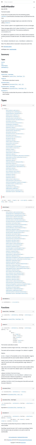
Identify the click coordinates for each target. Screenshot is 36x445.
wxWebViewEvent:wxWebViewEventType (13, 290)
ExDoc (10, 440)
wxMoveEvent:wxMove (10, 160)
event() (3, 62)
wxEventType (27, 328)
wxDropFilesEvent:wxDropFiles (12, 130)
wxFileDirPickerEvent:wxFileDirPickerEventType (16, 235)
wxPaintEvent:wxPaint (10, 163)
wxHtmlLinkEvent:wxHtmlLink (12, 141)
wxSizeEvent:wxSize (10, 176)
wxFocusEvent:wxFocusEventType (12, 237)
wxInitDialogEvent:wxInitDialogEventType (15, 248)
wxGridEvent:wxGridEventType (12, 240)
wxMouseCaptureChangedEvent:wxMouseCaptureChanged (17, 155)
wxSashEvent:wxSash (10, 168)
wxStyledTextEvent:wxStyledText (13, 180)
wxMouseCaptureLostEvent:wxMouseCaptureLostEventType (18, 259)
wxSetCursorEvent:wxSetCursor (12, 172)
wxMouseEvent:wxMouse (10, 158)
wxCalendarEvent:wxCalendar (12, 116)
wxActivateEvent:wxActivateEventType (14, 212)
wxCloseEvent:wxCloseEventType (12, 223)
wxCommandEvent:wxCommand (11, 124)
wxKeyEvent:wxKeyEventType (12, 251)
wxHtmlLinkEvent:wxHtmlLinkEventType (14, 243)
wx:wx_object (23, 200)
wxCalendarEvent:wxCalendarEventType (14, 218)
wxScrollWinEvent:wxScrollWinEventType (14, 273)
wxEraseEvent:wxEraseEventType (12, 234)
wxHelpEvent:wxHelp (10, 140)
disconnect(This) (5, 82)
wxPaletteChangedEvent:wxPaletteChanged (15, 165)
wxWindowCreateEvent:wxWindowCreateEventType (16, 291)
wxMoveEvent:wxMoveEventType (12, 262)
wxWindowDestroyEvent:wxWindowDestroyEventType (16, 293)
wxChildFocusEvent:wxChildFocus (13, 118)
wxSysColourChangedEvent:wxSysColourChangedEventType (18, 284)
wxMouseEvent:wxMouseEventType (12, 260)
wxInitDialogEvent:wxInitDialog (13, 146)
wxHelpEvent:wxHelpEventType (12, 241)
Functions (4, 72)
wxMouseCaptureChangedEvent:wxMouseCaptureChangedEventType (19, 257)
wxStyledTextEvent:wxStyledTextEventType (15, 282)
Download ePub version (22, 437)
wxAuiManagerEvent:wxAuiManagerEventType (15, 213)
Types (3, 59)
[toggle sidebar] (1, 2)
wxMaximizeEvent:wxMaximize (12, 152)
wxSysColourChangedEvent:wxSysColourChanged (15, 182)
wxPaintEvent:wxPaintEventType (12, 265)
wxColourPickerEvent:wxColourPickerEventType (16, 224)
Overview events (7, 46)
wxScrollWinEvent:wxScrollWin (12, 171)
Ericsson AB (23, 442)
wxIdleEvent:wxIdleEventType (12, 246)
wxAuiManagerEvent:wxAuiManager (13, 111)
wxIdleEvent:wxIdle (10, 144)
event (10, 201)
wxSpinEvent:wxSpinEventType (12, 279)
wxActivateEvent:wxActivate (12, 110)
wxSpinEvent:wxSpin (10, 177)
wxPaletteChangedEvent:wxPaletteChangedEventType (17, 266)
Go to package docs (13, 437)
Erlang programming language (25, 440)
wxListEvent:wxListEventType (12, 252)
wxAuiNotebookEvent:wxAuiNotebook (13, 113)
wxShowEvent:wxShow (10, 174)
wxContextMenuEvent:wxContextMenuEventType (15, 227)
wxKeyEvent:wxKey (9, 149)
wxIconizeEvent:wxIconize (11, 143)
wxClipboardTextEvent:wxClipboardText (14, 119)
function (20, 340)
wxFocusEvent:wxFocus (10, 135)
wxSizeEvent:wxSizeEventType (12, 277)
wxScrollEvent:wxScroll (11, 169)
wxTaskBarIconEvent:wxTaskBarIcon (13, 183)
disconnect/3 (4, 90)
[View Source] (33, 105)
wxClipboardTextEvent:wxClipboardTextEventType (16, 221)
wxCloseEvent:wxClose (10, 121)
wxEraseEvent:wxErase (10, 132)
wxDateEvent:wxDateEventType (12, 229)
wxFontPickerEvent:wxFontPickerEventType (15, 238)
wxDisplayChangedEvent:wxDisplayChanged (15, 129)
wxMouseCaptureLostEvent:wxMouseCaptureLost (15, 157)
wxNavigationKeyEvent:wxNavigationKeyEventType (16, 263)
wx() (2, 64)
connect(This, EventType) (7, 74)
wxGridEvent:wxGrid (10, 138)
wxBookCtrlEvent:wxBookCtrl (12, 115)
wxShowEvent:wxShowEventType (12, 276)
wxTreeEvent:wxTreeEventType (12, 287)
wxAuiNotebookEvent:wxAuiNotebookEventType (15, 215)
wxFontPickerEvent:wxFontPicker (13, 136)
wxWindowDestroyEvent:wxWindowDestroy (14, 191)
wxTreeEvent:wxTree (10, 185)
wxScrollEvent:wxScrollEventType (13, 271)
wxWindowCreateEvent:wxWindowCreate (14, 190)
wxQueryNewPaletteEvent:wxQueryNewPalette (15, 166)
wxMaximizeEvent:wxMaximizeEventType (14, 254)
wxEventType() (4, 65)
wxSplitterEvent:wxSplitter (12, 179)
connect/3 (3, 78)
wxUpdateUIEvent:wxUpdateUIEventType (14, 288)
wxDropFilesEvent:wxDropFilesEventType (14, 232)
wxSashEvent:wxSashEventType (12, 270)
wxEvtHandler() (4, 67)
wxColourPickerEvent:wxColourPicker (14, 122)
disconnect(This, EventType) (8, 86)
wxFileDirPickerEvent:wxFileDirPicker (14, 133)
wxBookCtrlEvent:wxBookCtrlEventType (14, 216)
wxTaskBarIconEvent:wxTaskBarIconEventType (15, 285)
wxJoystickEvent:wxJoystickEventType (14, 249)
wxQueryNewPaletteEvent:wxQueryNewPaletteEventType (17, 268)
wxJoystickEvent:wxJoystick (12, 147)
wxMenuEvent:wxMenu (10, 154)
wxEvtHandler (13, 49)
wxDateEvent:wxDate (10, 127)
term (2, 201)
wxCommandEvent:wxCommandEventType (13, 226)
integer (14, 200)
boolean (17, 337)
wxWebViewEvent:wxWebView (11, 188)
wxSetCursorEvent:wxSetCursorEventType (14, 274)
